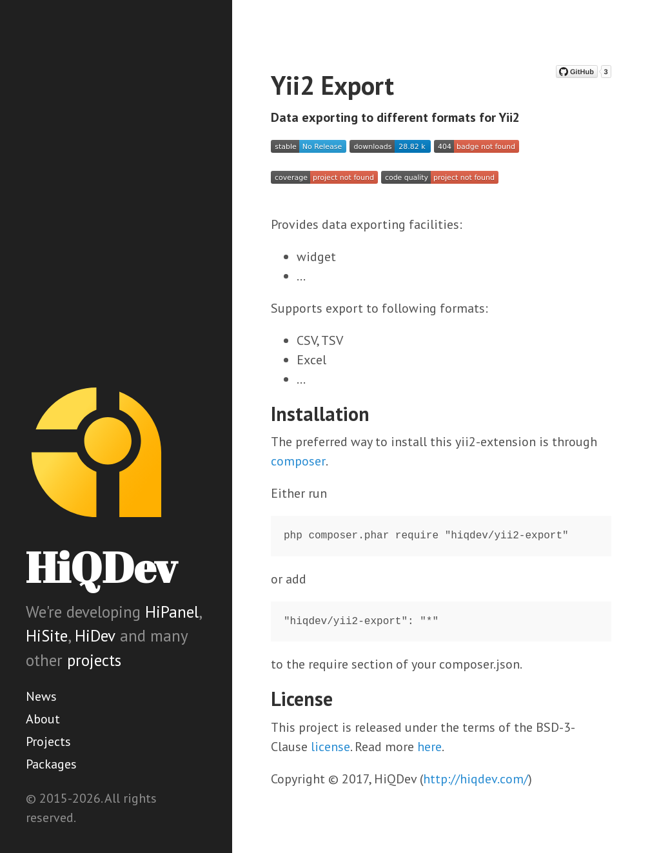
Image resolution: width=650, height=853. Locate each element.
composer (298, 461)
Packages (51, 764)
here (429, 746)
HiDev (95, 635)
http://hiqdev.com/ (475, 778)
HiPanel (172, 612)
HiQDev (101, 567)
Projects (48, 741)
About (43, 719)
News (41, 696)
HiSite (47, 635)
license (330, 746)
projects (94, 660)
